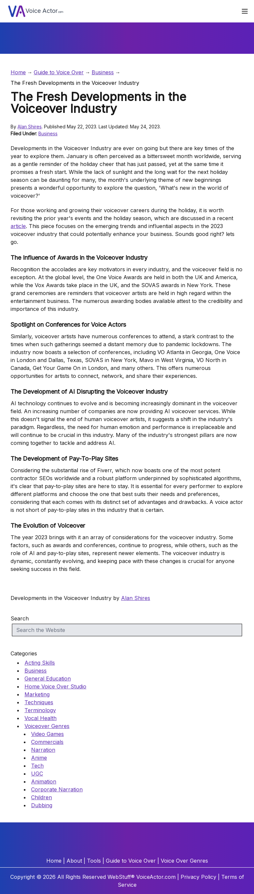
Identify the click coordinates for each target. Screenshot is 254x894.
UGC (37, 773)
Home (18, 72)
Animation (43, 781)
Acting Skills (39, 662)
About (74, 860)
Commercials (47, 742)
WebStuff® (121, 877)
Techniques (38, 702)
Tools (94, 860)
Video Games (47, 734)
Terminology (40, 710)
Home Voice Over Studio (55, 686)
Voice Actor (36, 11)
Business (103, 72)
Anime (39, 757)
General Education (47, 678)
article (18, 226)
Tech (37, 765)
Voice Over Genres (184, 860)
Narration (43, 749)
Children (41, 797)
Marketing (37, 694)
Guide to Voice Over (59, 72)
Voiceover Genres (46, 726)
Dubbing (41, 805)
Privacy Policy (198, 877)
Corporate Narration (57, 789)
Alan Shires (30, 126)
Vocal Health (40, 718)
